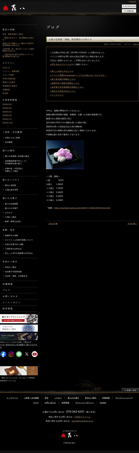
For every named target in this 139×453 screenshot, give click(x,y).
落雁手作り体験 (12, 236)
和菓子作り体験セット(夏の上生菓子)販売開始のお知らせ (18, 44)
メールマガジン (12, 304)
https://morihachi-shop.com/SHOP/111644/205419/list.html (82, 208)
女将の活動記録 (9, 78)
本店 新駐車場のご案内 (13, 34)
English (103, 405)
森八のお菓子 (73, 400)
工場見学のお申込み (14, 249)
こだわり (58, 400)
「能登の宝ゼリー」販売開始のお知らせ (18, 39)
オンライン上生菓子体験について (20, 240)
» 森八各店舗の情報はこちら (62, 79)
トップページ (12, 400)
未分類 (5, 93)
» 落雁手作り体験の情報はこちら (64, 83)
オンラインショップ (124, 400)
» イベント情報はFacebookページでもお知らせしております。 (78, 75)
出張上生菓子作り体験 (15, 245)
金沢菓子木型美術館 (14, 272)
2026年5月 (7, 104)
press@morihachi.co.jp (82, 424)
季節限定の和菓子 (10, 86)
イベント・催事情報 (11, 71)
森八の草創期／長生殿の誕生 (18, 156)
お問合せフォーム (82, 419)
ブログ (7, 291)
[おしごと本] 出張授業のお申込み (20, 254)
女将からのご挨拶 (13, 138)
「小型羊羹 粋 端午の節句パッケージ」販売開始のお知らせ (18, 55)
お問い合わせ (11, 297)
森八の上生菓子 (12, 209)
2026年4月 (7, 108)
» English (132, 2)
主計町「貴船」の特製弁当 (17, 276)
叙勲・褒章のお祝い (14, 222)
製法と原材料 (11, 186)
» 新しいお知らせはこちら (62, 71)
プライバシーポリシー (84, 405)
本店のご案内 (11, 268)
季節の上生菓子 (9, 82)
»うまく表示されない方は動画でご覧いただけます (18, 349)
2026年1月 (7, 119)
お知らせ (6, 67)
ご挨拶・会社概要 (31, 400)
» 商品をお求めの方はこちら (62, 91)
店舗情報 (6, 89)
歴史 (47, 400)
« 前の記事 (52, 224)
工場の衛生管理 (12, 190)
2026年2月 (7, 115)
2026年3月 (7, 112)
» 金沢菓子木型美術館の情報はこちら (66, 87)
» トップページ (57, 95)
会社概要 (9, 142)
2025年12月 (8, 123)
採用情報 (8, 311)
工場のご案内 (11, 217)
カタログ (9, 213)
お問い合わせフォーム (60, 64)
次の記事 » (132, 224)
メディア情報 (9, 75)
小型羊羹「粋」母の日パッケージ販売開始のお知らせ (18, 50)
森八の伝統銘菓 (12, 204)
